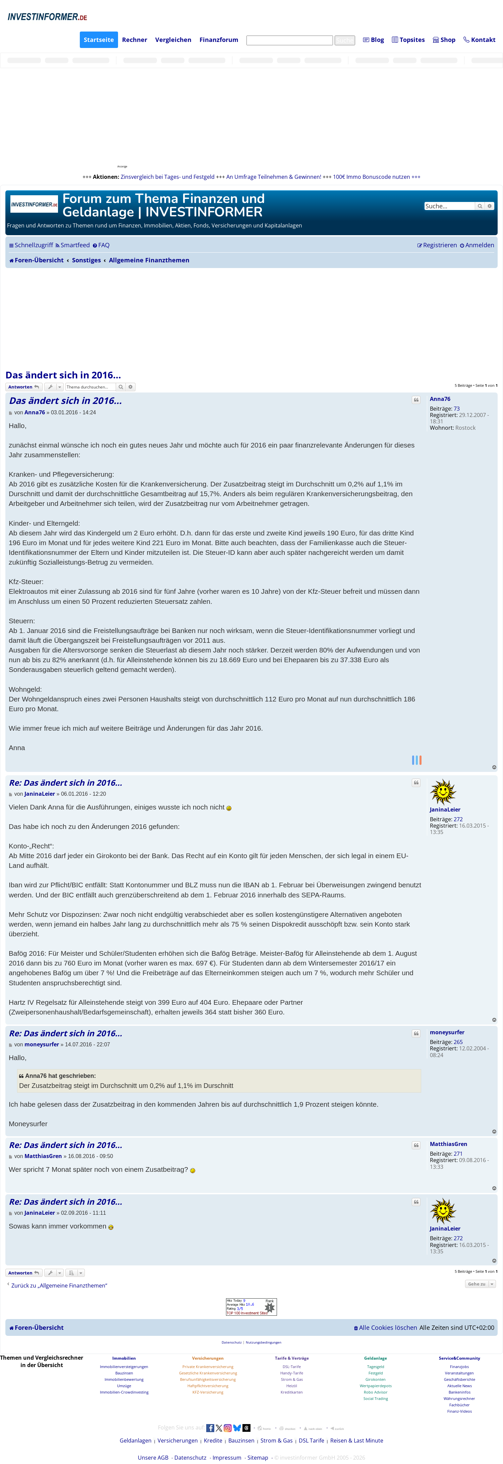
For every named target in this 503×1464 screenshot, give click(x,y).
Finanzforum (219, 40)
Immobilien (124, 1358)
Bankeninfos (459, 1392)
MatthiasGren (448, 1144)
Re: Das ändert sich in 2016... (65, 782)
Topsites (408, 40)
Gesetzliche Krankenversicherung (208, 1372)
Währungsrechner (459, 1398)
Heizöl (291, 1385)
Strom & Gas (292, 1379)
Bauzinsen (124, 1372)
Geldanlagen (136, 1440)
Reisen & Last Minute (356, 1440)
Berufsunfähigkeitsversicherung (208, 1379)
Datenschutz (190, 1457)
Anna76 (440, 399)
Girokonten (376, 1379)
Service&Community (459, 1358)
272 (458, 819)
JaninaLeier (445, 809)
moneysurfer (447, 1032)
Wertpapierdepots (376, 1385)
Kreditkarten (292, 1392)
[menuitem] (72, 245)
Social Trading (376, 1398)
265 (458, 1042)
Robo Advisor (376, 1392)
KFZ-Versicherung (207, 1392)
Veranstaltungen (459, 1372)
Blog (373, 40)
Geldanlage (375, 1358)
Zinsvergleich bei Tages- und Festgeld (168, 176)
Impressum (227, 1457)
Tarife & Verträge (292, 1358)
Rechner (134, 40)
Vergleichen (173, 40)
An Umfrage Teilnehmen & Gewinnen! (273, 176)
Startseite (99, 40)
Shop (444, 40)
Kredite (213, 1440)
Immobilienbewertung (124, 1379)
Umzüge (124, 1385)
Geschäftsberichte (459, 1379)
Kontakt (479, 40)
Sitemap (257, 1457)
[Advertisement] (251, 318)
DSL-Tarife (292, 1366)
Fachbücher (459, 1404)
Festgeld (376, 1372)
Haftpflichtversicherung (207, 1385)
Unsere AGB (153, 1457)
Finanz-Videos (459, 1411)
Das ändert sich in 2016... (63, 374)
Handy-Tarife (291, 1372)
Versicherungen (208, 1358)
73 (457, 408)
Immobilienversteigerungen (124, 1366)
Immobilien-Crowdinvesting (124, 1392)
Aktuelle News (459, 1385)
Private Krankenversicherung (207, 1366)
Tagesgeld (375, 1366)
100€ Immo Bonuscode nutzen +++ (377, 176)
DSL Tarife (311, 1440)
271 (458, 1153)
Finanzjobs (459, 1366)
